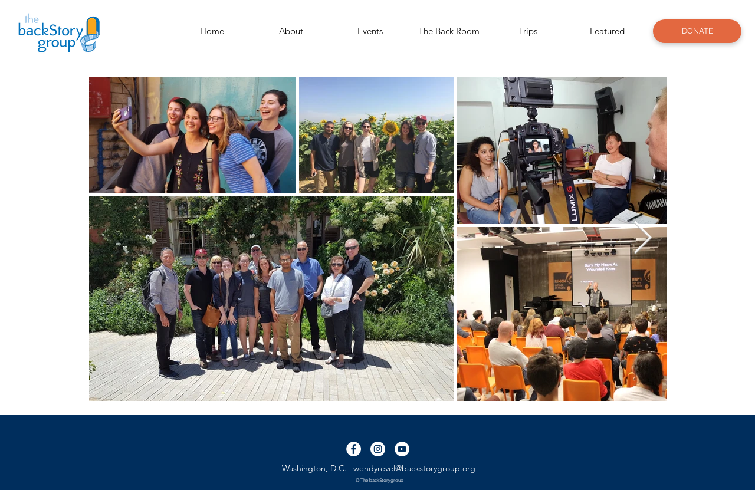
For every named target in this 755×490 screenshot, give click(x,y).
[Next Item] (642, 238)
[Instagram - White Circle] (377, 449)
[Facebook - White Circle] (353, 449)
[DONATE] (697, 31)
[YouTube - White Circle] (402, 449)
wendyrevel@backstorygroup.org (414, 468)
